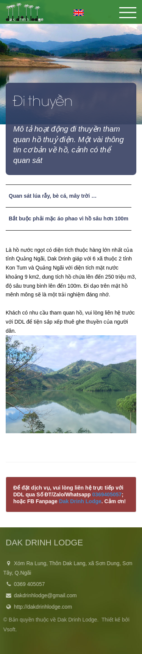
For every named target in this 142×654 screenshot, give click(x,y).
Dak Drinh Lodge (80, 501)
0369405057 (107, 494)
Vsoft (8, 629)
